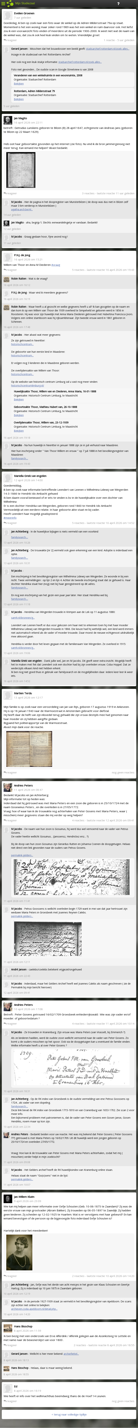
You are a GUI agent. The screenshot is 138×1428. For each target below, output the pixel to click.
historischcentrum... (22, 344)
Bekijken (19, 83)
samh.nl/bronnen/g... (23, 617)
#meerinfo (10, 517)
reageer (10, 40)
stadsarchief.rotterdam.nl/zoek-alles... (107, 48)
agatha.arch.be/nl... (22, 209)
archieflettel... (71, 1353)
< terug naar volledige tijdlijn (69, 1414)
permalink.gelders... (22, 855)
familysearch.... (19, 458)
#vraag (55, 265)
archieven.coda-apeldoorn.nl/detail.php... (34, 1309)
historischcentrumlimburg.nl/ (27, 385)
